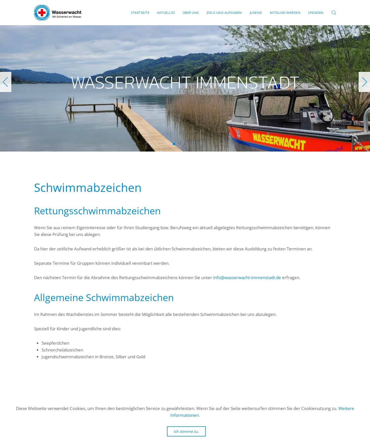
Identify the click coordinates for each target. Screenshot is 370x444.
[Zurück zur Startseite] (57, 12)
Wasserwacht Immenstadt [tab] (174, 144)
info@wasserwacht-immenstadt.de (247, 277)
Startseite (140, 12)
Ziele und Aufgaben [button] (224, 12)
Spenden (316, 12)
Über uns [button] (191, 12)
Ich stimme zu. (186, 431)
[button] (333, 12)
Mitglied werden (285, 12)
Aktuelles (166, 12)
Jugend (256, 12)
